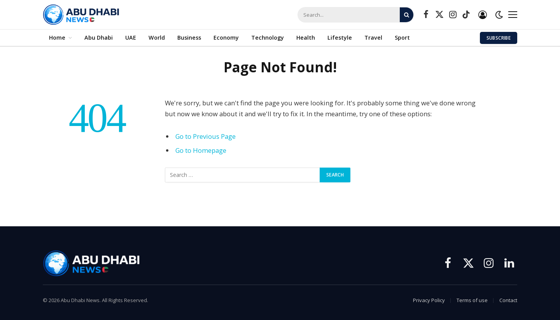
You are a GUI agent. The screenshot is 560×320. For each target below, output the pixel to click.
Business (189, 37)
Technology (267, 37)
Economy (226, 37)
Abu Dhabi (98, 37)
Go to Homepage (200, 150)
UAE (130, 37)
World (157, 37)
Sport (402, 37)
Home (57, 37)
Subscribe (498, 38)
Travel (373, 37)
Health (305, 37)
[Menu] (512, 14)
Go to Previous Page (205, 136)
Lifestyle (339, 37)
